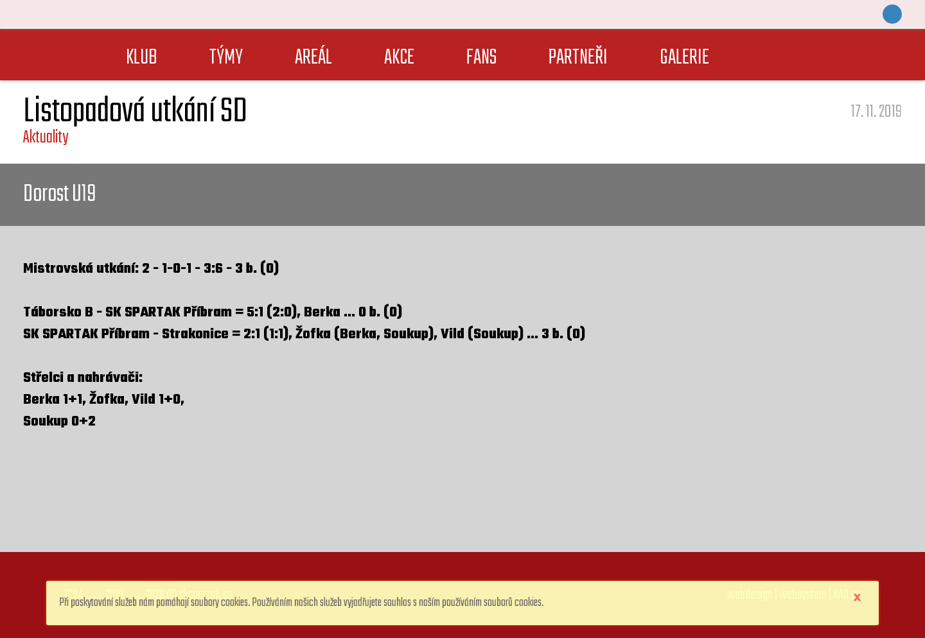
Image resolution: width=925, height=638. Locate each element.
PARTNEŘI (578, 58)
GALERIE (684, 58)
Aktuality (45, 137)
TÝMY (226, 58)
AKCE (399, 58)
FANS (481, 58)
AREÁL (313, 58)
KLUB (141, 58)
